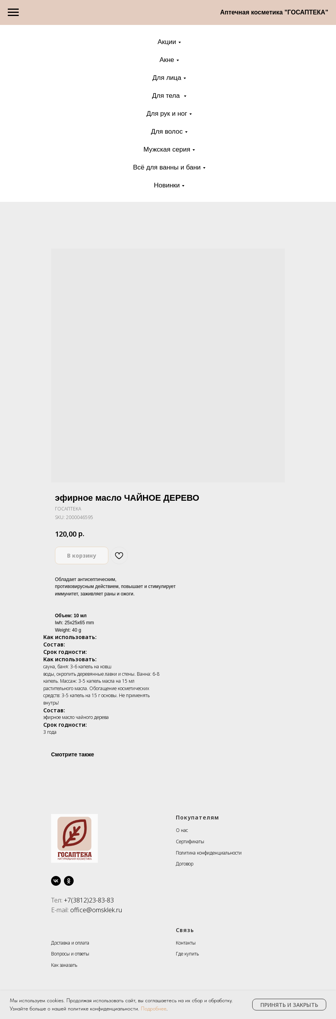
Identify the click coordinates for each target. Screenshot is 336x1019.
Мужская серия (166, 149)
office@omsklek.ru (96, 910)
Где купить (187, 953)
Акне (166, 60)
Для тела (167, 95)
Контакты (186, 943)
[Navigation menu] (13, 12)
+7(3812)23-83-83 (89, 900)
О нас (182, 830)
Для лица (166, 77)
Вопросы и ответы (70, 953)
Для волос (166, 131)
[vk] (56, 881)
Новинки (167, 185)
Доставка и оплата (70, 943)
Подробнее (153, 1008)
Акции (166, 42)
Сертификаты (190, 841)
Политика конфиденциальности (209, 852)
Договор (184, 863)
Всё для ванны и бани (167, 167)
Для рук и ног (167, 113)
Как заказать (64, 965)
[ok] (69, 881)
